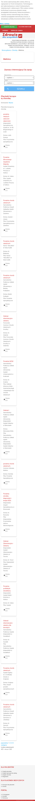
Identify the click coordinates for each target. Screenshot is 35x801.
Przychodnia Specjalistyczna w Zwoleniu (8, 223)
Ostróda (10, 474)
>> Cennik (3, 786)
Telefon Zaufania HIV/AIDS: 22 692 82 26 (22, 42)
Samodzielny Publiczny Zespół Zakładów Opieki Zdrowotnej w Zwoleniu (8, 209)
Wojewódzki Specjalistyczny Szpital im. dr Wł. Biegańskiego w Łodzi (8, 127)
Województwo (7, 74)
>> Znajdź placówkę (6, 771)
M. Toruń (10, 560)
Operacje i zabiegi (17, 30)
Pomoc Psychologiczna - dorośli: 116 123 (21, 45)
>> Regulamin (4, 776)
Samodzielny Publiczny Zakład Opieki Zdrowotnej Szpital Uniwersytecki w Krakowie (8, 370)
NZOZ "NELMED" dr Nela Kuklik (7, 258)
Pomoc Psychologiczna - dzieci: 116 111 (22, 47)
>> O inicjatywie (5, 794)
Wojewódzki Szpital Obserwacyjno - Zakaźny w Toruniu (8, 552)
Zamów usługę (9, 27)
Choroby (5, 30)
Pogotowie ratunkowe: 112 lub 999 (23, 40)
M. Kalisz (11, 176)
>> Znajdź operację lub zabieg (9, 773)
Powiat (6, 80)
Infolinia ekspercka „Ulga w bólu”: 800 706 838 (19, 43)
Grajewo (10, 682)
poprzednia (4, 743)
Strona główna (6, 50)
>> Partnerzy (4, 798)
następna (4, 745)
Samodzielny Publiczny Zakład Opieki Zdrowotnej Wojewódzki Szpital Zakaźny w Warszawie (8, 419)
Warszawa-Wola (8, 431)
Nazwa (11, 103)
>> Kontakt (4, 796)
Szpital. (8, 605)
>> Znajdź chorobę (6, 775)
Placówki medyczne (25, 26)
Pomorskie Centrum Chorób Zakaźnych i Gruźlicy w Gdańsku (8, 341)
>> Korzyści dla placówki (7, 784)
